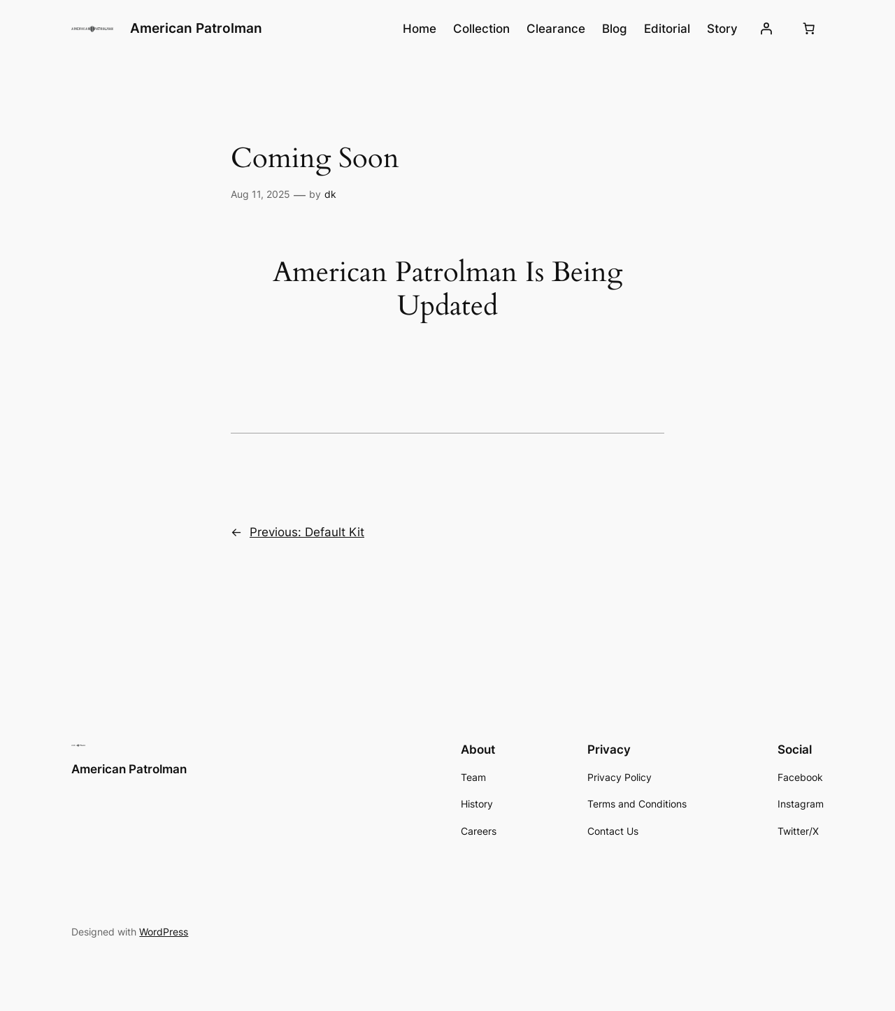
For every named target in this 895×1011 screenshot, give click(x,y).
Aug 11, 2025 (260, 194)
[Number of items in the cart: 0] (809, 28)
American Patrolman (196, 28)
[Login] (765, 28)
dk (330, 194)
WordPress (163, 932)
